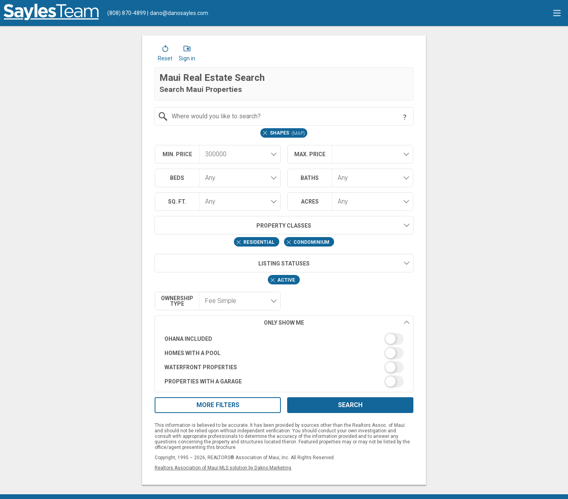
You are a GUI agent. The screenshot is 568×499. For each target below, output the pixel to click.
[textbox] (289, 116)
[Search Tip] (404, 117)
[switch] (284, 339)
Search (350, 405)
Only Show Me (337, 322)
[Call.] (126, 13)
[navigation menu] (557, 13)
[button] (165, 55)
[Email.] (177, 13)
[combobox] (284, 116)
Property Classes (233, 225)
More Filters (217, 405)
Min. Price (177, 154)
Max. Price (309, 154)
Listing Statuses (232, 263)
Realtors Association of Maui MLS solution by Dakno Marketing (223, 468)
